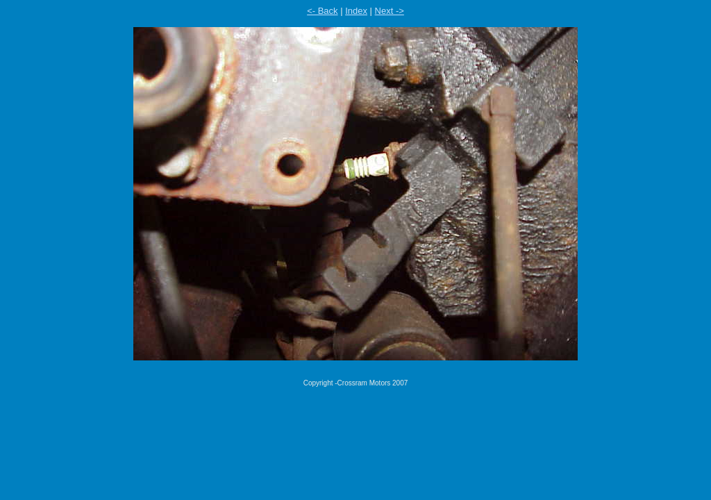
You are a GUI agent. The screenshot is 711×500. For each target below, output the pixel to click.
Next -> (389, 11)
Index (356, 11)
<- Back (322, 11)
